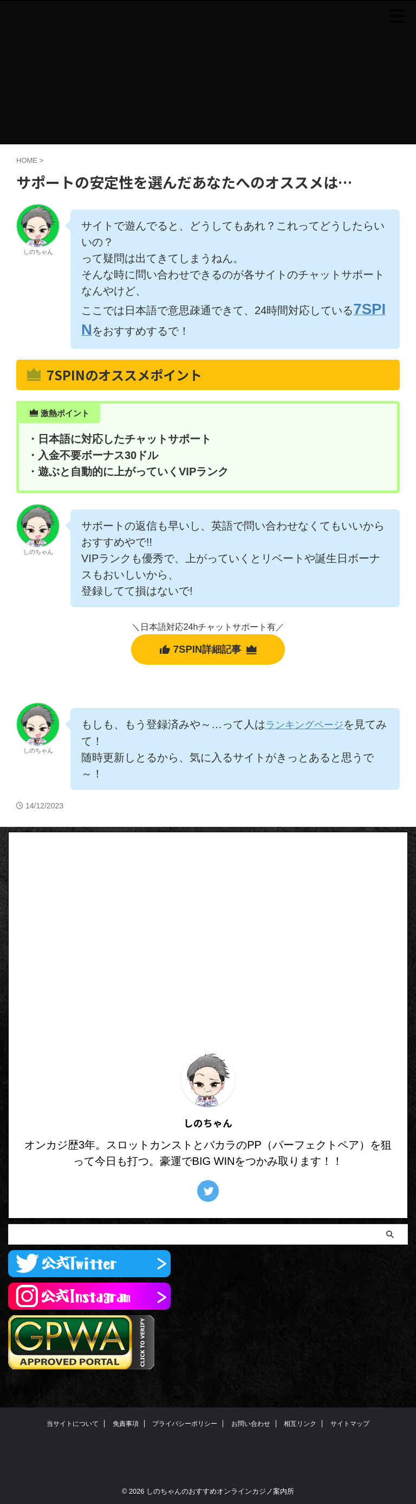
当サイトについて (73, 1427)
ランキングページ (308, 729)
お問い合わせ (250, 1427)
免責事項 (126, 1427)
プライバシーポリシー (184, 1427)
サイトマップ (349, 1427)
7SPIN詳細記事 (208, 654)
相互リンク (300, 1427)
